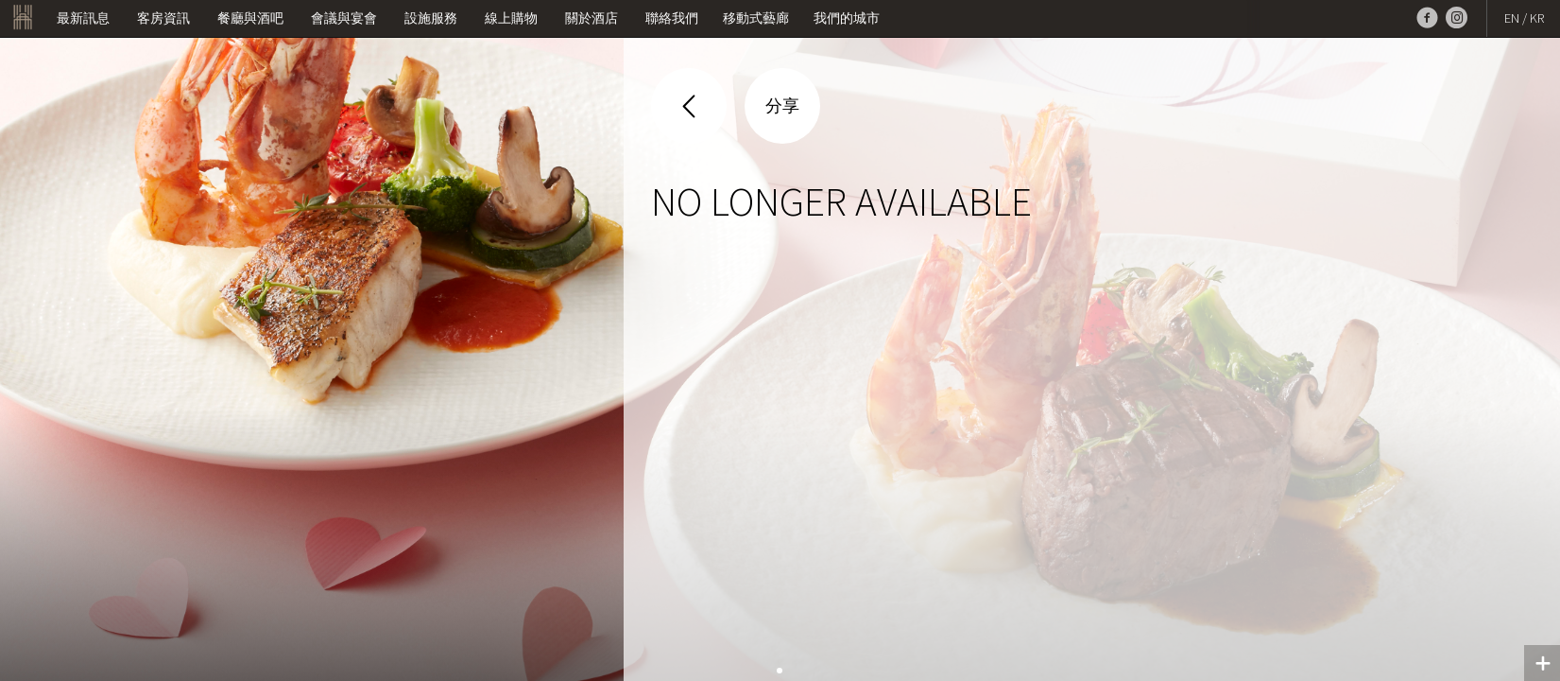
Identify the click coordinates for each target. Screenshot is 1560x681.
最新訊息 (83, 17)
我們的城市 (847, 17)
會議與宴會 (344, 17)
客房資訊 (163, 17)
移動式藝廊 (756, 17)
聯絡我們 (671, 17)
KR (1537, 17)
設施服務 (430, 17)
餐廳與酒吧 (250, 17)
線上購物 (511, 17)
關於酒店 (591, 17)
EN (1511, 17)
